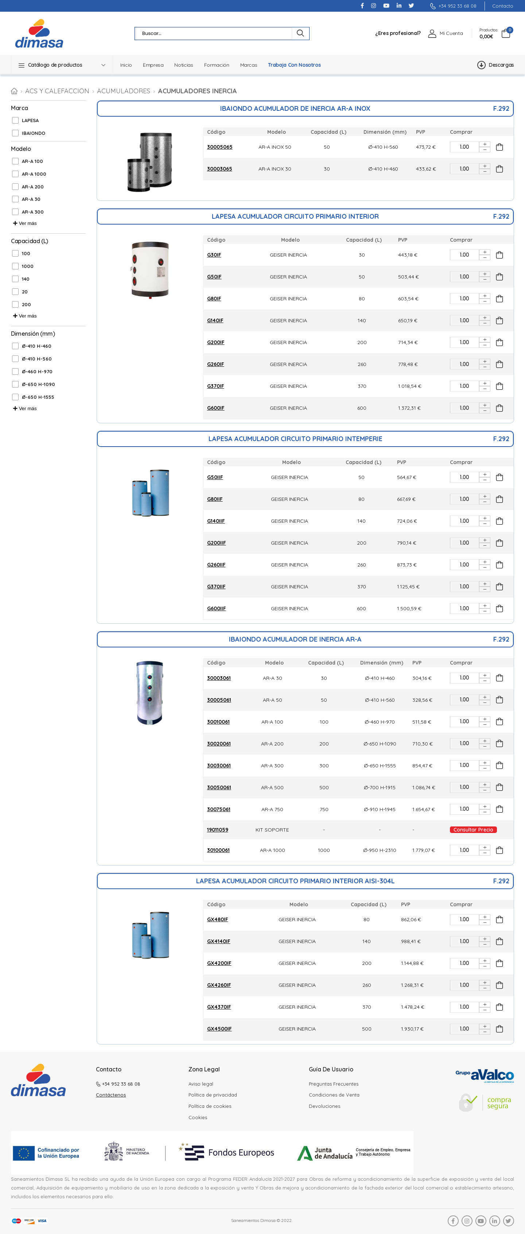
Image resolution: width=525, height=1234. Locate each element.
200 (26, 304)
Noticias (183, 65)
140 (26, 279)
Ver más (25, 223)
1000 (28, 266)
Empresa (153, 65)
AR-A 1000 (34, 174)
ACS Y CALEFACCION (57, 91)
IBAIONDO (33, 133)
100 (26, 253)
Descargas (495, 65)
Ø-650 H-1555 (38, 397)
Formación (216, 65)
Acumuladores (123, 91)
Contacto (502, 6)
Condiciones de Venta (334, 1095)
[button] (62, 64)
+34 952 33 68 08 (453, 6)
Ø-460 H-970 (37, 371)
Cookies (197, 1117)
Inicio (126, 65)
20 (25, 292)
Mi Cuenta (451, 33)
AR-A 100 (32, 161)
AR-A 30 (31, 199)
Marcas (248, 65)
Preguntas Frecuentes (333, 1084)
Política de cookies (209, 1106)
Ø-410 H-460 (36, 346)
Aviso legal (200, 1084)
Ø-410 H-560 (37, 359)
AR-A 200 (33, 187)
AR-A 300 (33, 212)
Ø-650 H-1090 (38, 384)
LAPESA (30, 120)
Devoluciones (324, 1106)
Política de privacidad (212, 1095)
